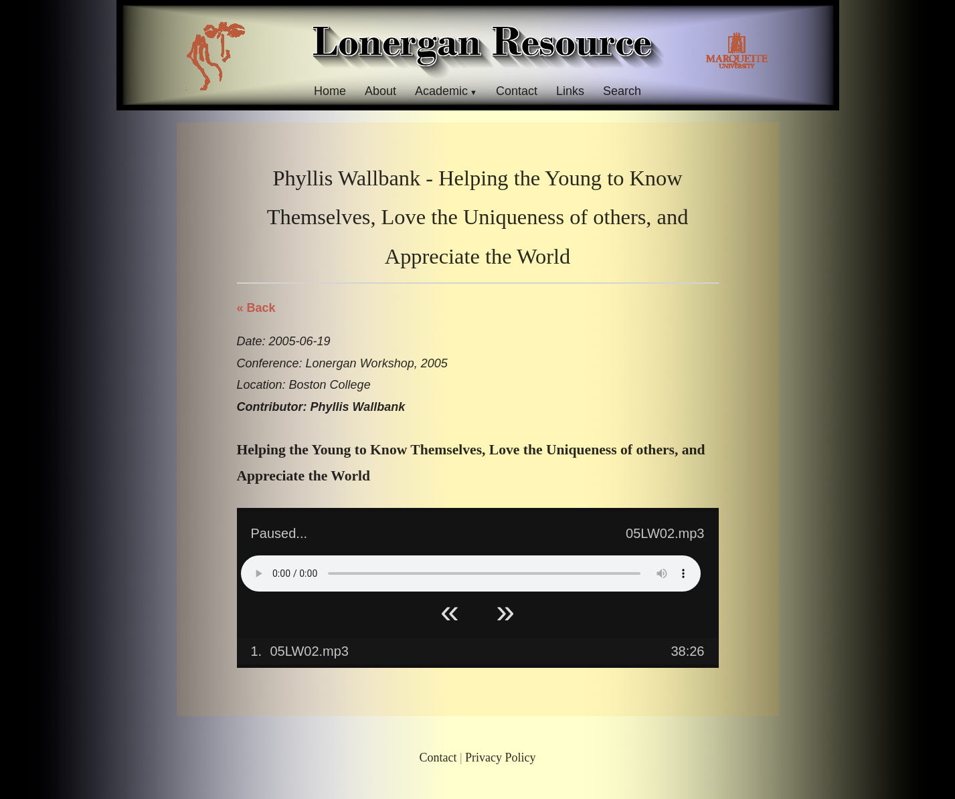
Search (622, 91)
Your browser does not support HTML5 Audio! (471, 573)
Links (570, 91)
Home (330, 91)
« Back (256, 308)
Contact (516, 91)
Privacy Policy (500, 757)
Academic (441, 91)
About (380, 91)
